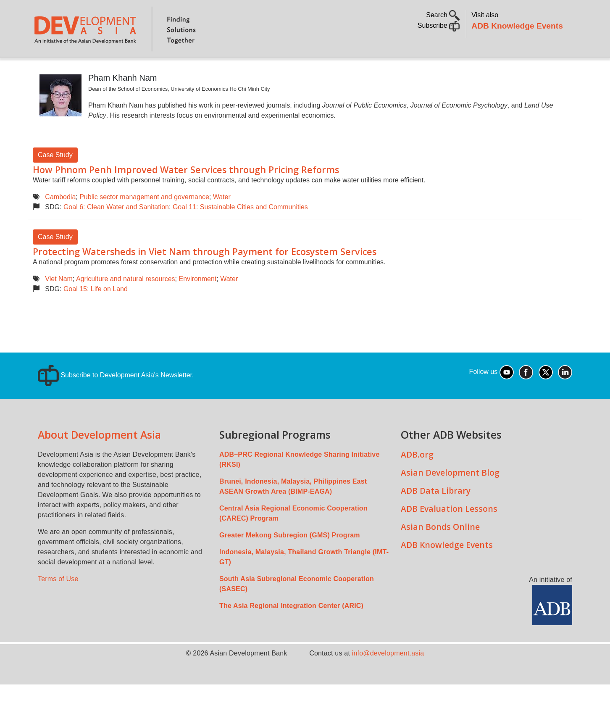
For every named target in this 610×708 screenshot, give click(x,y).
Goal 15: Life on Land (95, 312)
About (77, 69)
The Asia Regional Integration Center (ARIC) (291, 629)
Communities (408, 69)
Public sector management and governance (144, 220)
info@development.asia (388, 676)
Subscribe (439, 25)
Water (222, 220)
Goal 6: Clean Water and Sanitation (116, 230)
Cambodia (60, 220)
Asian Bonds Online (440, 550)
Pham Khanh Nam (122, 101)
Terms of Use (58, 602)
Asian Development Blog (450, 496)
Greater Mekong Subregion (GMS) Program (289, 558)
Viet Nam (59, 302)
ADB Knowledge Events (517, 25)
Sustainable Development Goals (257, 69)
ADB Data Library (436, 514)
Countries (165, 69)
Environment (197, 302)
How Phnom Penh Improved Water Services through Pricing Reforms (186, 193)
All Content (352, 69)
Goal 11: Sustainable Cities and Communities (240, 230)
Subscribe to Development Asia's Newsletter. (116, 398)
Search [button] (443, 14)
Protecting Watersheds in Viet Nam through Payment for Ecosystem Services (204, 275)
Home (45, 70)
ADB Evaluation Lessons (449, 532)
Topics (113, 69)
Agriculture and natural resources (125, 302)
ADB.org (417, 478)
